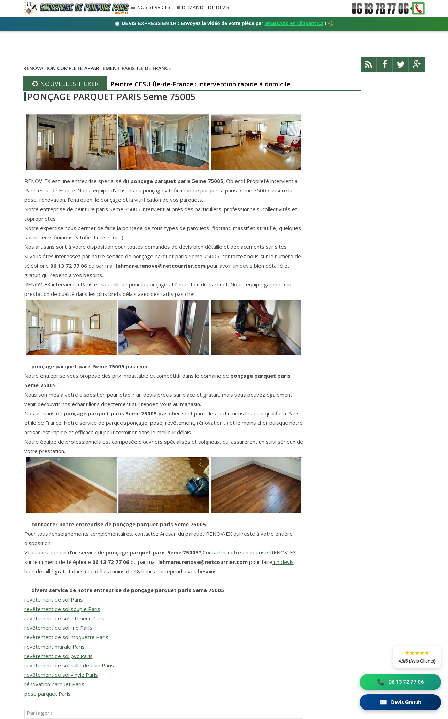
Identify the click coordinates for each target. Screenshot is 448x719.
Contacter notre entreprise (235, 552)
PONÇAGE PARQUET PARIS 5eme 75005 (112, 96)
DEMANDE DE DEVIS (205, 7)
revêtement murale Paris (54, 646)
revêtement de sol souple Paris (62, 608)
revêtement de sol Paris (53, 599)
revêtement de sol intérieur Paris (64, 618)
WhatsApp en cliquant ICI (293, 23)
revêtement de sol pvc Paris (58, 655)
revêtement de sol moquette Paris (66, 637)
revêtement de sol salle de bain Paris (69, 665)
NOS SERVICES (153, 7)
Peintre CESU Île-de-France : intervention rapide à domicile (200, 84)
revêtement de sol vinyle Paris (61, 674)
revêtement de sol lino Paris (58, 627)
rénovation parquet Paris (54, 684)
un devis (243, 265)
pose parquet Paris (47, 693)
